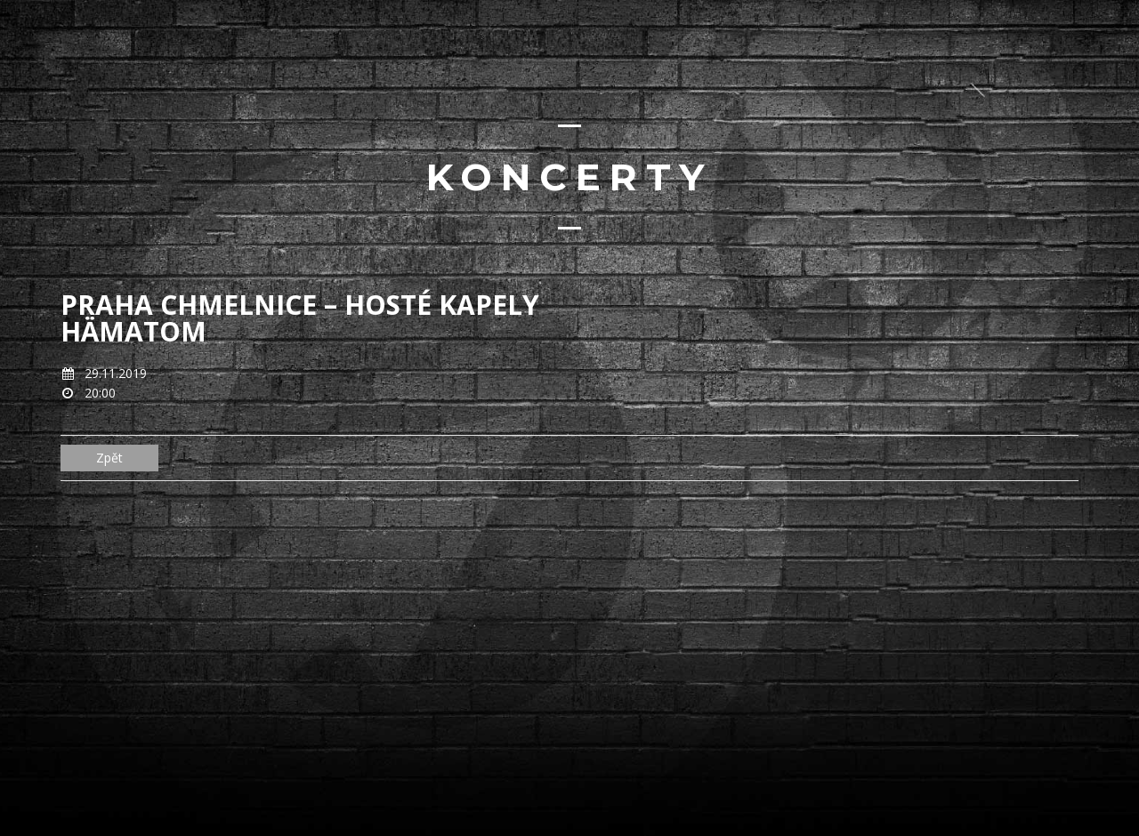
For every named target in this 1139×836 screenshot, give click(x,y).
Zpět (109, 457)
